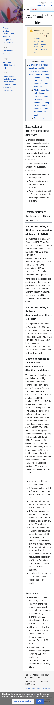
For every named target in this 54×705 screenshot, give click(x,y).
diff (35, 41)
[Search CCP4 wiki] (47, 15)
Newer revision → (40, 49)
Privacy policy (30, 689)
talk (44, 36)
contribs (37, 39)
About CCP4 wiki (43, 689)
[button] (23, 701)
